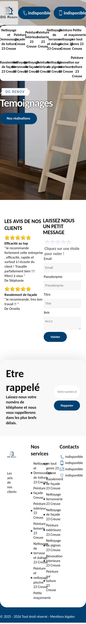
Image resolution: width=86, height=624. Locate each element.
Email (48, 259)
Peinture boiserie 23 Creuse (43, 39)
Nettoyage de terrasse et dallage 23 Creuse (54, 39)
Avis (46, 312)
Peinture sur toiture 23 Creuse (77, 67)
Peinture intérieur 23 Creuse (31, 39)
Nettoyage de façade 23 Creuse (31, 67)
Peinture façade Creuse (20, 39)
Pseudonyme (53, 277)
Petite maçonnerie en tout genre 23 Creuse (77, 39)
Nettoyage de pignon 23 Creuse (54, 67)
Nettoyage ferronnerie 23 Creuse (20, 67)
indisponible (36, 13)
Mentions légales (62, 618)
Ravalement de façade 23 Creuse (9, 67)
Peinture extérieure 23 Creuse (43, 67)
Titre (47, 294)
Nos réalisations (18, 118)
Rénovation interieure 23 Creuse (65, 67)
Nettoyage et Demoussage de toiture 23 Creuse (42, 474)
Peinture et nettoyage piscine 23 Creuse (65, 39)
